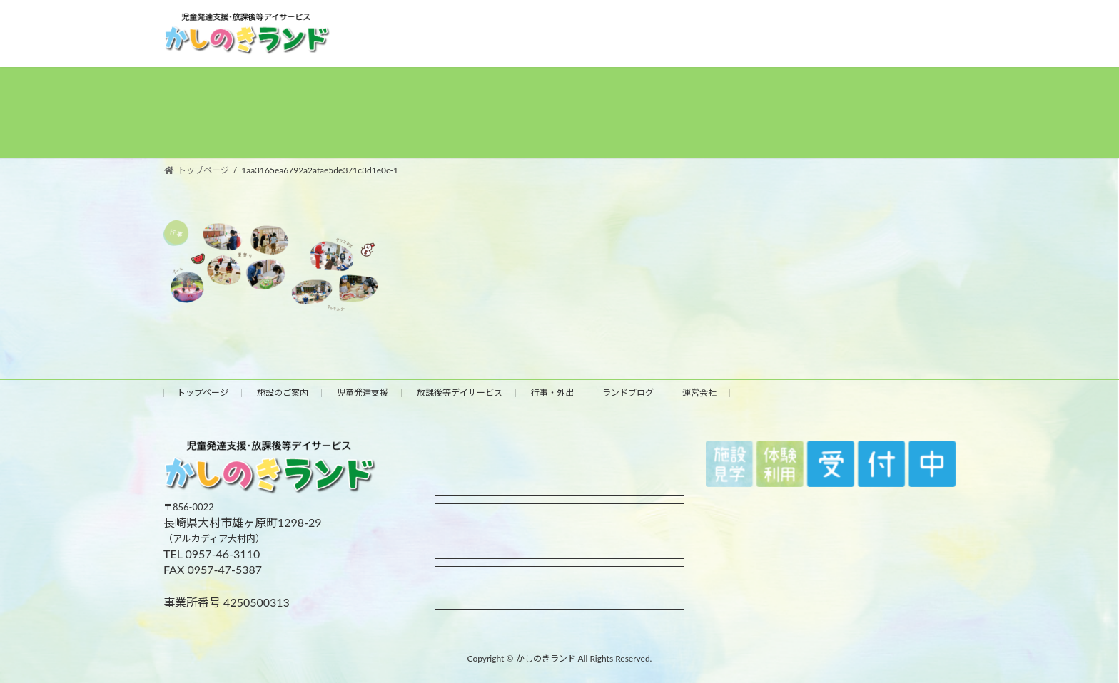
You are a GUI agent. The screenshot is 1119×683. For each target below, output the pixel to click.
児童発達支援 (362, 392)
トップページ (202, 392)
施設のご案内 (282, 392)
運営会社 (699, 392)
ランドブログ (628, 392)
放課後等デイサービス (459, 392)
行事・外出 (552, 392)
